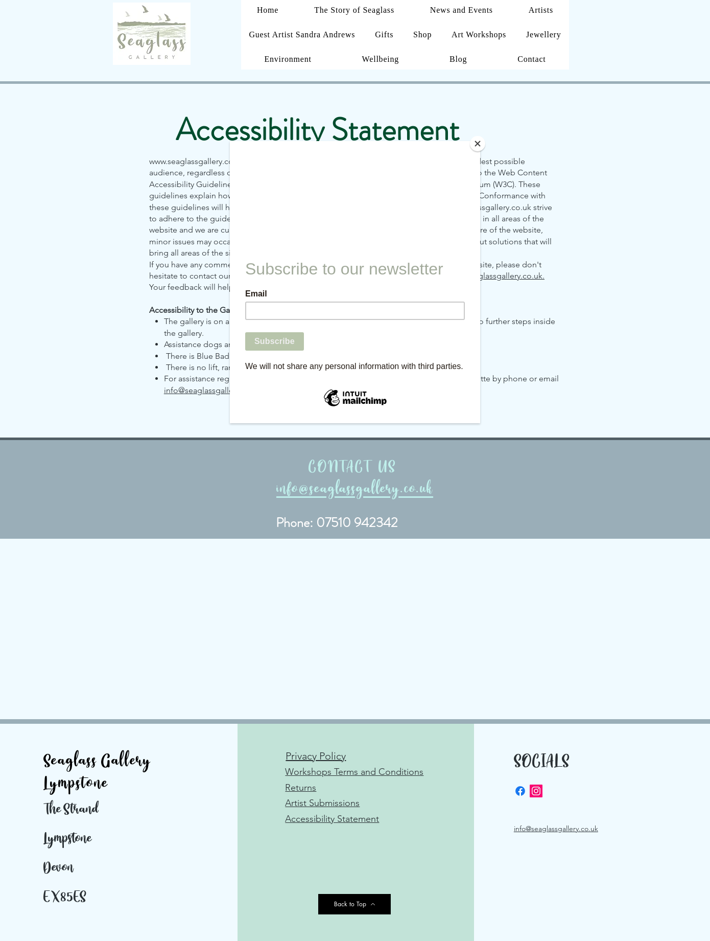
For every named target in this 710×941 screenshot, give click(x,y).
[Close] (477, 143)
